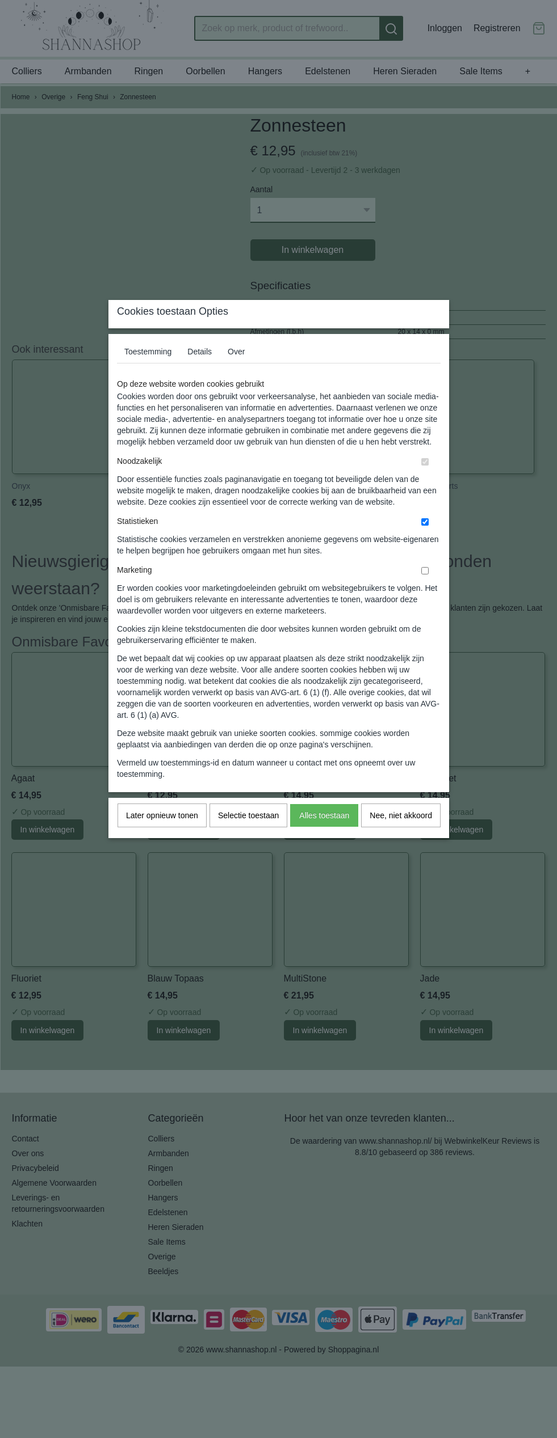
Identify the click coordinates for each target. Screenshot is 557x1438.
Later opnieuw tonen (162, 837)
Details (199, 373)
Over (236, 373)
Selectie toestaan (248, 837)
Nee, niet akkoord (401, 837)
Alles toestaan (324, 837)
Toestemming (147, 373)
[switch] (425, 484)
